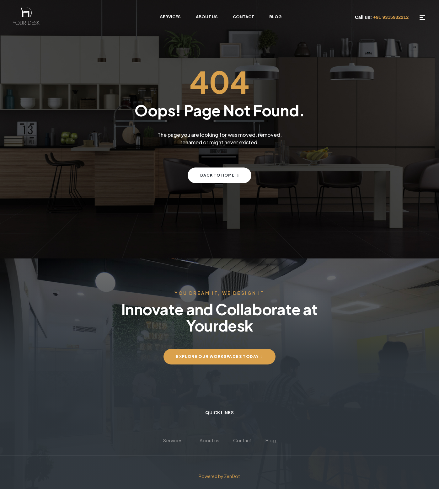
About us (209, 440)
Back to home (219, 175)
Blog (270, 440)
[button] (219, 356)
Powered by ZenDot (220, 476)
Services (173, 440)
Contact (242, 440)
